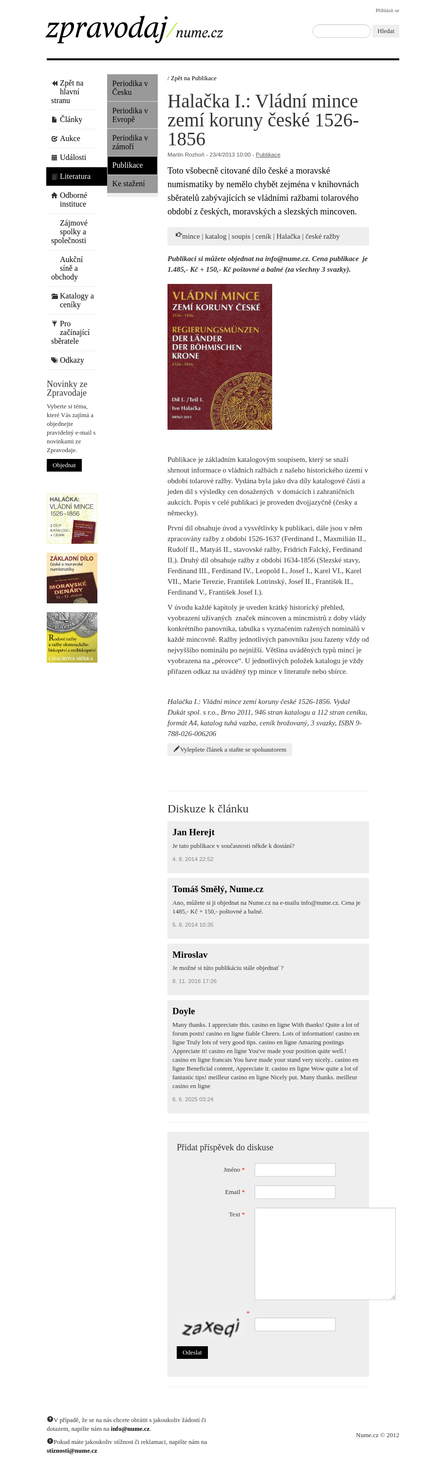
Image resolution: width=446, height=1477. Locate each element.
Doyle (183, 1011)
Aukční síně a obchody (67, 268)
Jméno (234, 1169)
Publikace (127, 165)
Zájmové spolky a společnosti (69, 232)
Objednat (64, 465)
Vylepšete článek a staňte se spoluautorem (229, 749)
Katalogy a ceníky (72, 300)
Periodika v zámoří (130, 142)
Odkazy (67, 360)
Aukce (65, 138)
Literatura (71, 176)
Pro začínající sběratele (70, 332)
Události (68, 157)
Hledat (385, 31)
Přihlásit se (387, 10)
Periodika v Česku (130, 87)
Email (235, 1192)
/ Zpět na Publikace (192, 78)
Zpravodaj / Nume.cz (146, 32)
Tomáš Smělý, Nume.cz (217, 889)
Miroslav (189, 955)
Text (237, 1214)
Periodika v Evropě (130, 114)
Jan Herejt (193, 832)
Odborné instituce (69, 199)
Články (66, 119)
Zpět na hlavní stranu (67, 92)
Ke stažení (128, 183)
